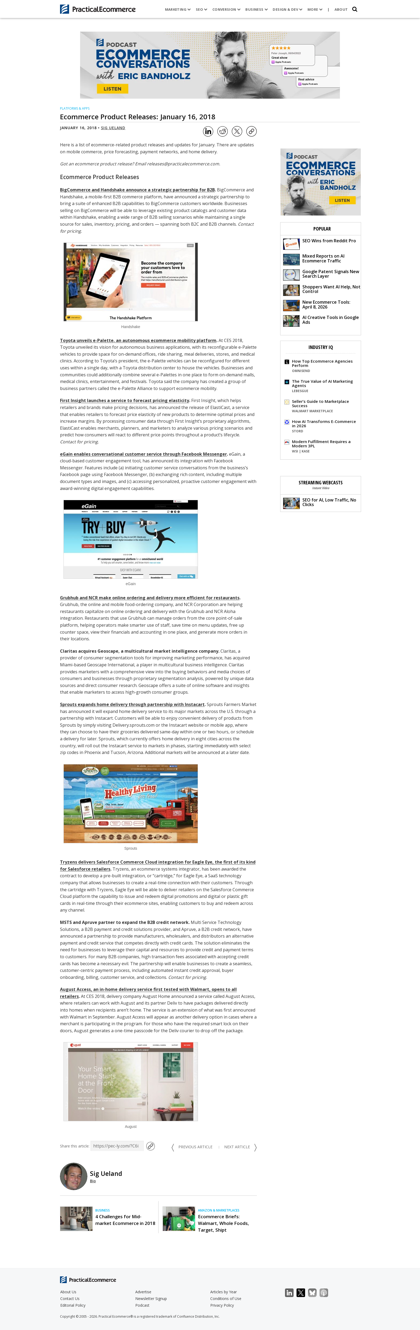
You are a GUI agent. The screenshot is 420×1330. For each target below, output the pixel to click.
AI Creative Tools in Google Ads (321, 320)
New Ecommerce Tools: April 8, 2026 (316, 305)
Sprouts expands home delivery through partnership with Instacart (132, 704)
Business (256, 9)
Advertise (143, 1291)
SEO (202, 9)
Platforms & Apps (74, 108)
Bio (93, 1180)
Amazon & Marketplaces (218, 1210)
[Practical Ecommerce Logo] (98, 9)
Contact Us (70, 1298)
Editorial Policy (72, 1305)
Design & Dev (287, 9)
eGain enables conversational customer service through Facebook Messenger (143, 454)
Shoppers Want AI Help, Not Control (322, 290)
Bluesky (315, 1292)
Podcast (142, 1305)
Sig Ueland (113, 127)
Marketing (178, 9)
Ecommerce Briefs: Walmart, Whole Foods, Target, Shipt (223, 1223)
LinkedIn (292, 1292)
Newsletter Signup (151, 1298)
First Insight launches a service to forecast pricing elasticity (124, 400)
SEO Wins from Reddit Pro (319, 244)
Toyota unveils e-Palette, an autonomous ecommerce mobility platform (138, 340)
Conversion (226, 9)
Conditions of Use (225, 1298)
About (341, 9)
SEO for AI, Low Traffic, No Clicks (319, 503)
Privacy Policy (222, 1305)
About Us (68, 1291)
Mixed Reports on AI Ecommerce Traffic (313, 259)
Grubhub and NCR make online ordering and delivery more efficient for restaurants (149, 598)
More (315, 9)
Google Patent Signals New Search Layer (321, 275)
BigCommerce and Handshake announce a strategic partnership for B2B (137, 190)
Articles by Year (223, 1291)
